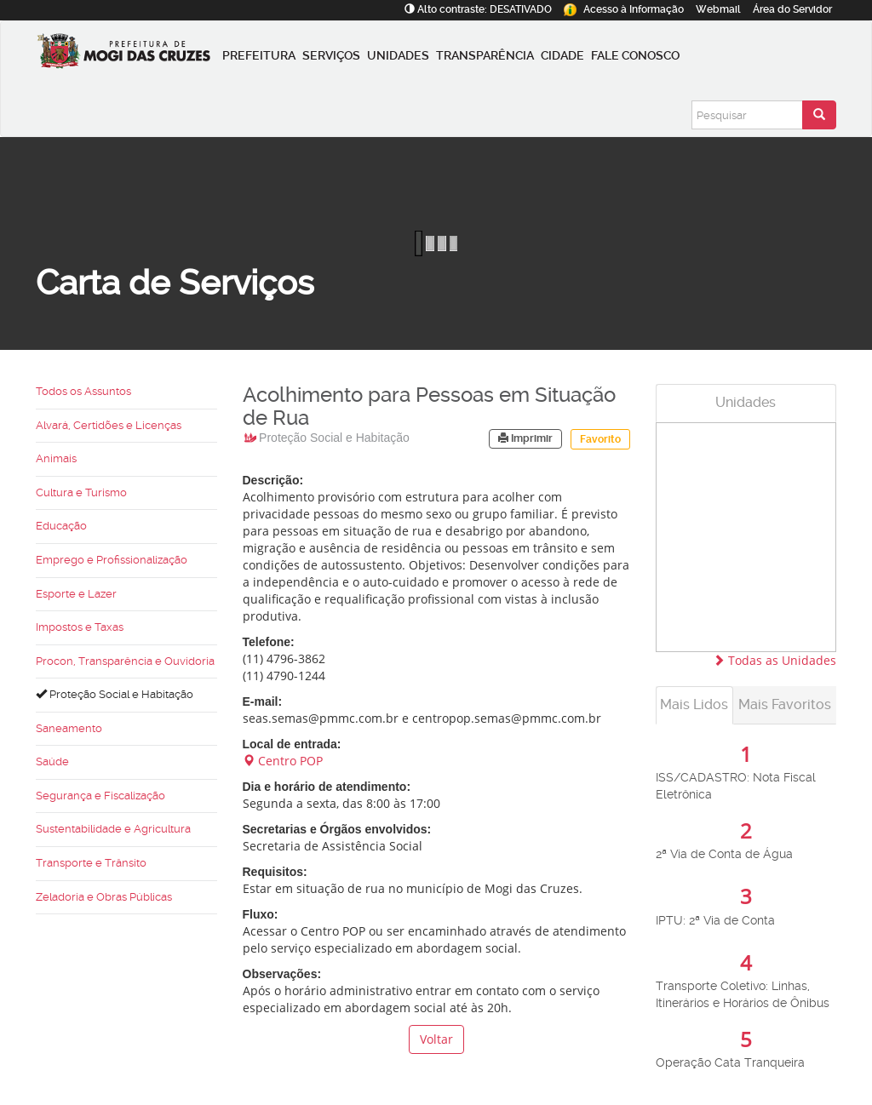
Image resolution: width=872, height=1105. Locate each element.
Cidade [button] (562, 55)
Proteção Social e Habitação (114, 694)
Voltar (436, 1039)
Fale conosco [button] (635, 55)
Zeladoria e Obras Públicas (104, 896)
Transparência (485, 55)
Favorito (600, 439)
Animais (56, 458)
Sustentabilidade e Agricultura (113, 828)
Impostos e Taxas (79, 627)
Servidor (792, 9)
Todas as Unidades (774, 660)
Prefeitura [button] (258, 55)
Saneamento (69, 728)
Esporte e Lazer (76, 593)
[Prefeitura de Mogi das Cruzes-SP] (127, 55)
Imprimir (525, 438)
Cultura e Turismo (81, 492)
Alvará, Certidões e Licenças (108, 425)
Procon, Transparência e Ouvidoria (125, 661)
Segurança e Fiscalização (100, 795)
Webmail (718, 9)
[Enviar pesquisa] (819, 114)
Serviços (331, 55)
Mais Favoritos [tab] (784, 704)
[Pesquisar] (747, 114)
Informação (624, 9)
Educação (61, 525)
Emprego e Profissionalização (111, 559)
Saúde (52, 761)
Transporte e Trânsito (91, 862)
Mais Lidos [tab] (694, 704)
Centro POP (283, 761)
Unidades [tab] (745, 402)
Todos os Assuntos (83, 391)
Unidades (398, 55)
